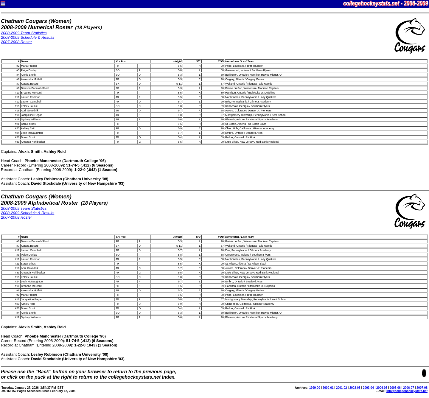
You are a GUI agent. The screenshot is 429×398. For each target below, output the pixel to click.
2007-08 (422, 387)
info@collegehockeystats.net (407, 391)
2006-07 (408, 387)
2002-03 (354, 387)
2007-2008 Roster (16, 42)
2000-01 (328, 387)
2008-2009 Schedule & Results (27, 37)
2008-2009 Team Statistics (23, 33)
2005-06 (395, 387)
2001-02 (341, 387)
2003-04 (368, 387)
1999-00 (314, 387)
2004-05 (381, 387)
